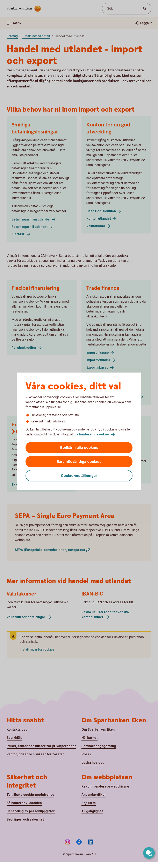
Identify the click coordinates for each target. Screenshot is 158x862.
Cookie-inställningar (79, 475)
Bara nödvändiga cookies (79, 461)
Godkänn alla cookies (79, 447)
